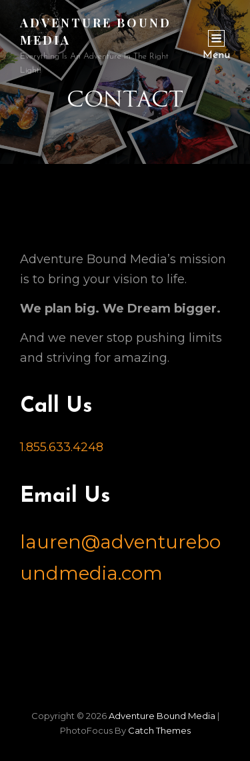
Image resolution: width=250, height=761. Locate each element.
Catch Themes (159, 730)
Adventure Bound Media (162, 715)
